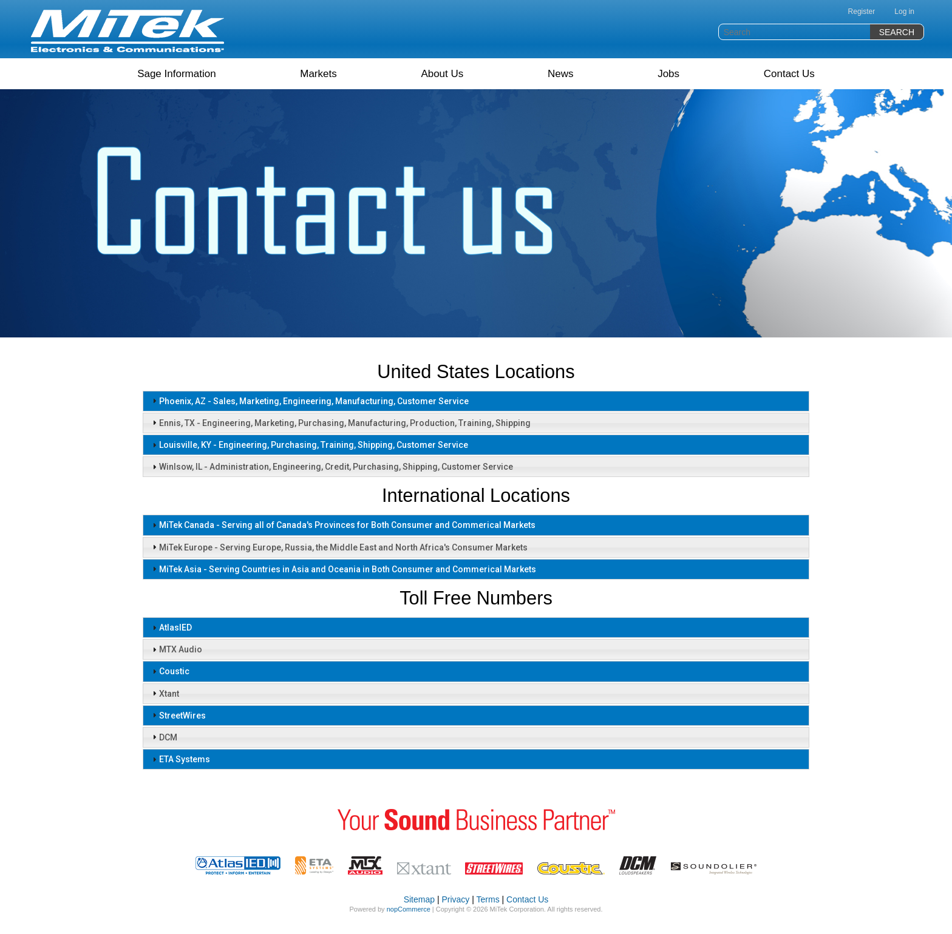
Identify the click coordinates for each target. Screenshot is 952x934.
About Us (442, 74)
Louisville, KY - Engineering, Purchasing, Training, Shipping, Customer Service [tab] (308, 445)
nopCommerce (408, 909)
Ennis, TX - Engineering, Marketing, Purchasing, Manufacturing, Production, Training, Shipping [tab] (340, 422)
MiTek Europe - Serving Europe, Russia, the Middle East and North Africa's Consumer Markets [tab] (338, 547)
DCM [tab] (163, 737)
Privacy (455, 899)
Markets (318, 74)
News (561, 74)
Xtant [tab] (164, 693)
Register (861, 11)
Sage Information (176, 74)
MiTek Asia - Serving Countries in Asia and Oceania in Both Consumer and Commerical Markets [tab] (342, 569)
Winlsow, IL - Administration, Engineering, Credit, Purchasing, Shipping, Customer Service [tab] (331, 467)
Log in (904, 11)
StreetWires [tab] (177, 715)
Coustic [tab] (169, 671)
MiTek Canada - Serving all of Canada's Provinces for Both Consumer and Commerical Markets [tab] (342, 525)
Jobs (668, 74)
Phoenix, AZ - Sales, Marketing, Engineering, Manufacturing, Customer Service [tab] (309, 400)
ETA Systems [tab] (179, 759)
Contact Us (789, 74)
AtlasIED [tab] (170, 627)
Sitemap (419, 899)
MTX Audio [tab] (175, 649)
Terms (488, 899)
